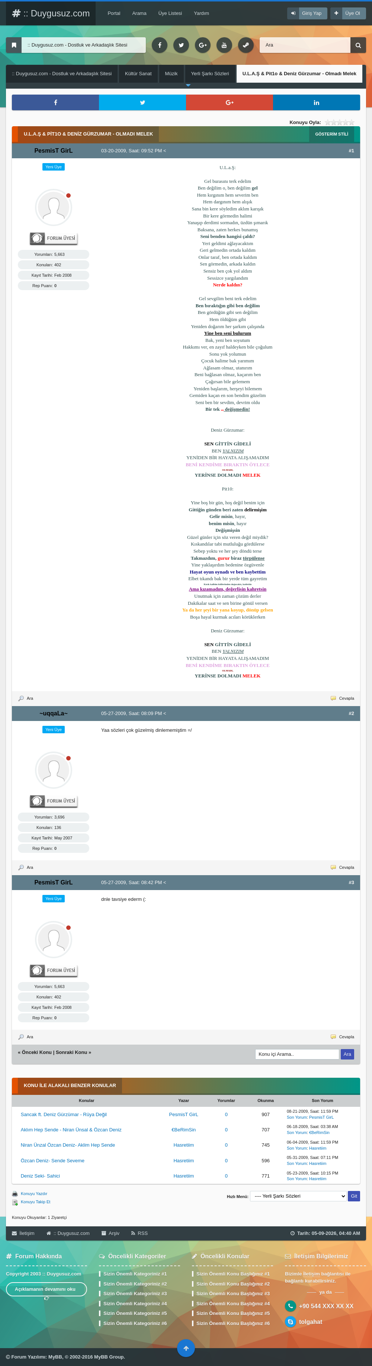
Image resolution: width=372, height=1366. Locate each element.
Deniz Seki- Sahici (40, 1176)
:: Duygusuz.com (51, 13)
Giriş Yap (311, 13)
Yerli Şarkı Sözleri (210, 73)
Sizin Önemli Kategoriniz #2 (135, 1284)
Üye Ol (352, 13)
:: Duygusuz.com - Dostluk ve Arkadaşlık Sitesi (62, 73)
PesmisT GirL (184, 1114)
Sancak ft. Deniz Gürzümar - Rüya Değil (64, 1114)
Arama (139, 13)
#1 (351, 150)
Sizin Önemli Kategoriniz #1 (135, 1274)
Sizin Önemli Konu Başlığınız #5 (233, 1313)
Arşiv (110, 1233)
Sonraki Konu (71, 1052)
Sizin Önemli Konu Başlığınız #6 (233, 1323)
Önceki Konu (37, 1052)
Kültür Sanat (138, 73)
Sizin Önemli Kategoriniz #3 (135, 1293)
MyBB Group (109, 1357)
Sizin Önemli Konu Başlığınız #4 (233, 1303)
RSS (139, 1233)
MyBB (55, 1357)
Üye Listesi (170, 13)
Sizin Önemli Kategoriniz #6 (135, 1323)
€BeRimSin (183, 1129)
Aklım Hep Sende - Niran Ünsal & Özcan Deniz (71, 1129)
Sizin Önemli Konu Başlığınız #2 (233, 1284)
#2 (351, 713)
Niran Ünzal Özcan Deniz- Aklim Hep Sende (68, 1145)
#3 (351, 882)
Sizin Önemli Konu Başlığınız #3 (233, 1293)
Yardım (201, 13)
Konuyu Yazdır (34, 1193)
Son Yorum (297, 1117)
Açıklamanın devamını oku (46, 1291)
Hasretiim (183, 1145)
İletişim (23, 1233)
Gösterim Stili (331, 134)
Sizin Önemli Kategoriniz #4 (135, 1303)
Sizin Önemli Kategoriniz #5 (135, 1313)
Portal (114, 13)
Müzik (171, 73)
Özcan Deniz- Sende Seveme (52, 1160)
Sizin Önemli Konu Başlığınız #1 (233, 1274)
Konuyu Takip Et (35, 1202)
